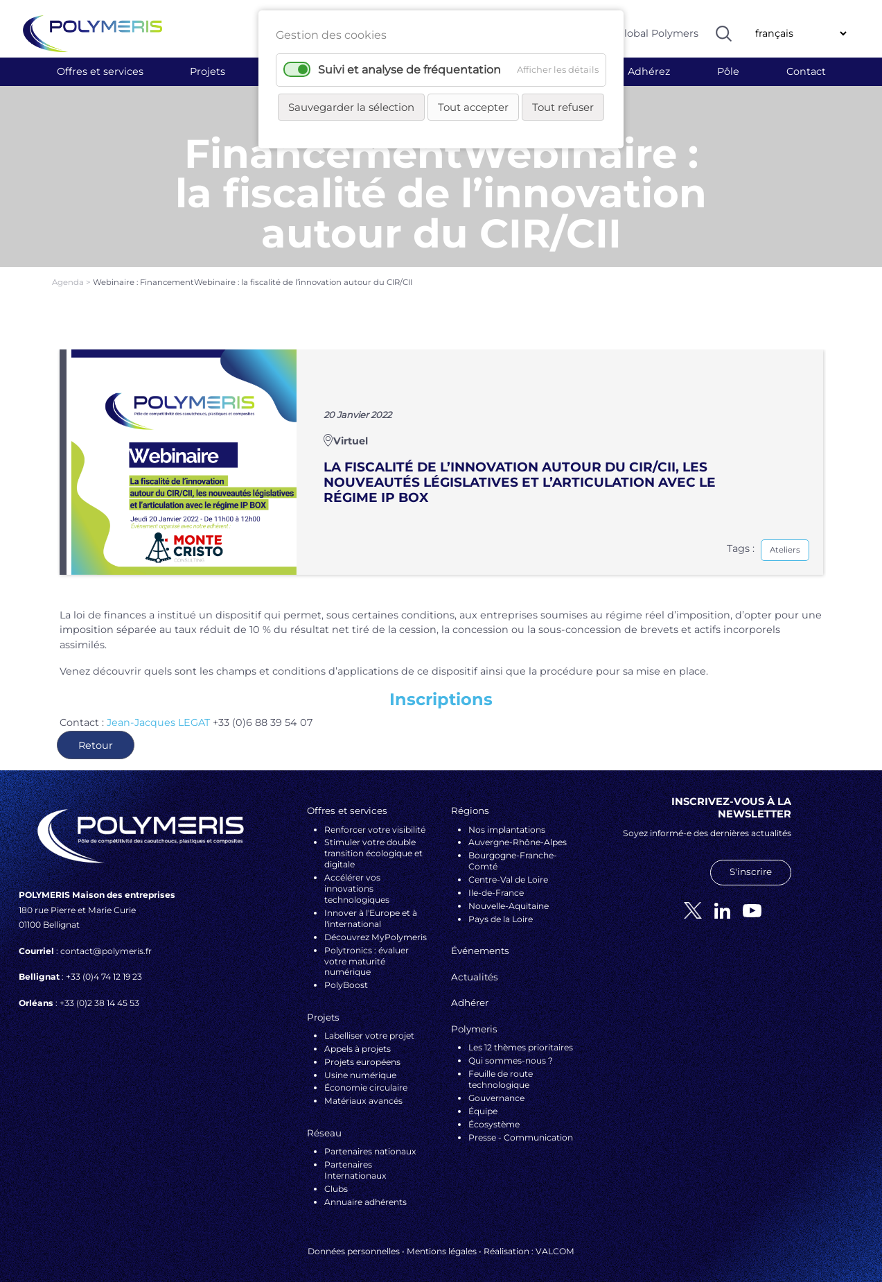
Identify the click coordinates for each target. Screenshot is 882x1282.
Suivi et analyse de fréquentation (409, 69)
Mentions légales (442, 1240)
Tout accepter (473, 107)
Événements (480, 940)
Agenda (69, 271)
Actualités (474, 965)
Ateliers (785, 539)
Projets (207, 71)
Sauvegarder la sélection (351, 107)
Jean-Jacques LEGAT (158, 711)
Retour (95, 734)
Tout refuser (563, 107)
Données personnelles (354, 1240)
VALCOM (555, 1240)
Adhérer (469, 992)
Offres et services (100, 71)
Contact (806, 71)
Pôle (728, 71)
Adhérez (649, 71)
